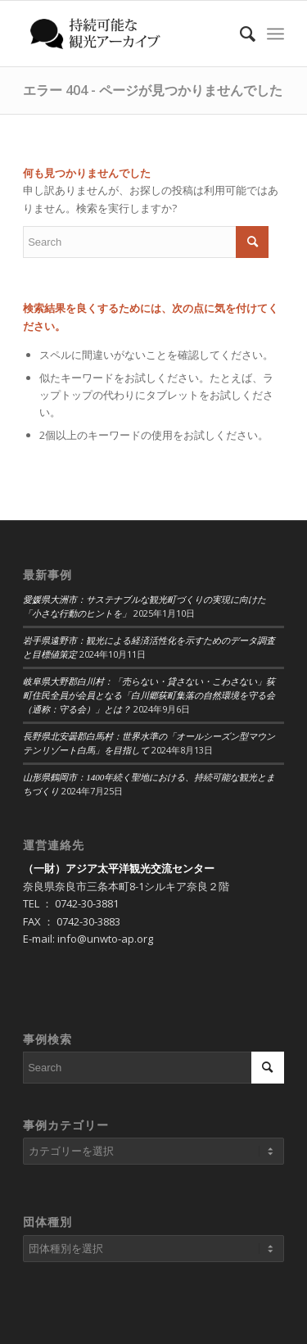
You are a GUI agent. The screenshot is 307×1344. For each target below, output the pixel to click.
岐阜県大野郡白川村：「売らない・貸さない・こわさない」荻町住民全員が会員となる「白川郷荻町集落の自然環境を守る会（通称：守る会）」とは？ (149, 695)
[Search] (239, 33)
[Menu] (275, 33)
